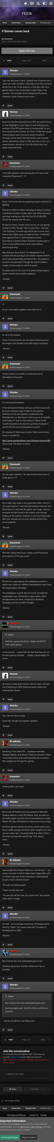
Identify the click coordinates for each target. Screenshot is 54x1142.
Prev (9, 61)
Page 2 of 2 (27, 61)
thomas (14, 112)
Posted (20, 74)
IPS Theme (11, 1115)
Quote (10, 106)
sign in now (15, 1057)
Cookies (43, 1115)
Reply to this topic (27, 51)
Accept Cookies (10, 1137)
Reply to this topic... (15, 1074)
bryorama (15, 163)
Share (12, 1089)
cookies (17, 1124)
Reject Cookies (29, 1137)
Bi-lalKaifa (15, 741)
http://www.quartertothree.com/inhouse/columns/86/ (26, 440)
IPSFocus (21, 1115)
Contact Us (34, 1115)
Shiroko (14, 70)
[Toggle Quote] (6, 635)
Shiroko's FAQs (20, 42)
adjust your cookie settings (31, 1127)
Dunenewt (8, 39)
